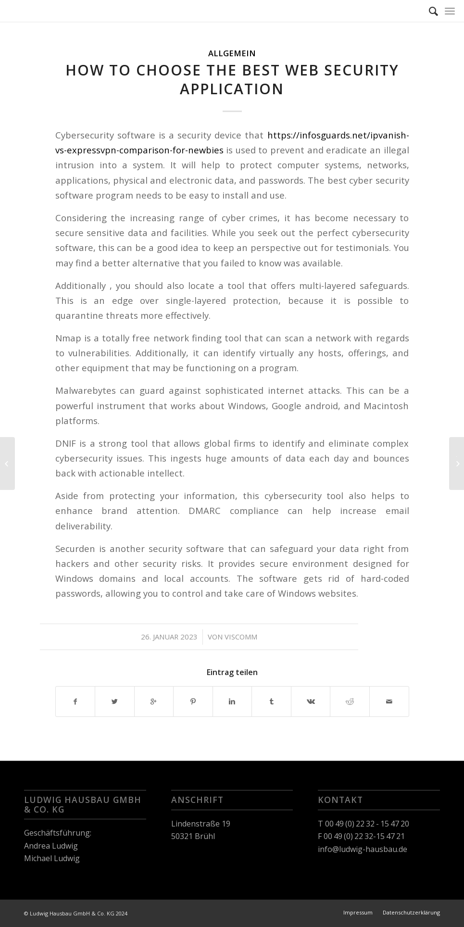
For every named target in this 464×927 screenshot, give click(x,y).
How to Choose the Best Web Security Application (232, 79)
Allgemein (232, 53)
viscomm (241, 636)
